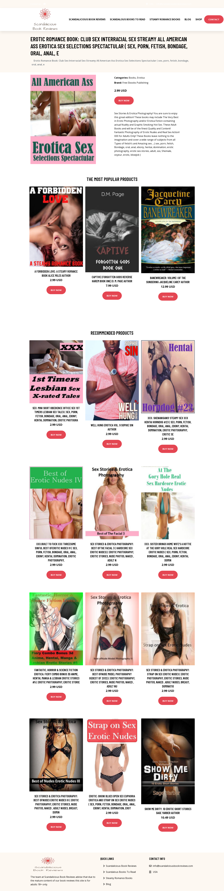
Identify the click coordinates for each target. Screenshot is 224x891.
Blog (188, 19)
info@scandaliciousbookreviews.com (173, 3)
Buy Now (124, 100)
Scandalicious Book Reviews (87, 19)
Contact (213, 19)
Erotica (141, 77)
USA (151, 3)
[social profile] (44, 4)
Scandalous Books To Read (127, 19)
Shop (198, 19)
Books (132, 77)
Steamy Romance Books (165, 19)
